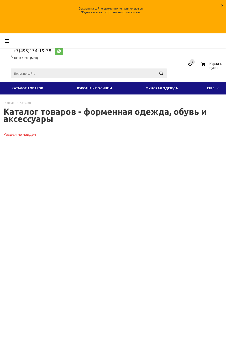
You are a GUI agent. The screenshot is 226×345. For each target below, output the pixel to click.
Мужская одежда (162, 88)
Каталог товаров (27, 88)
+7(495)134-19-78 (32, 50)
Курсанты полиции (94, 88)
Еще (213, 88)
